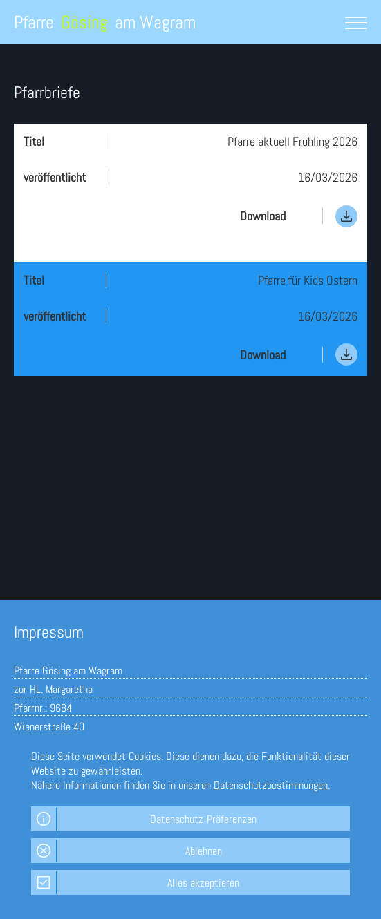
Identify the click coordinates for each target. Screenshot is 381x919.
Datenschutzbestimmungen (271, 785)
